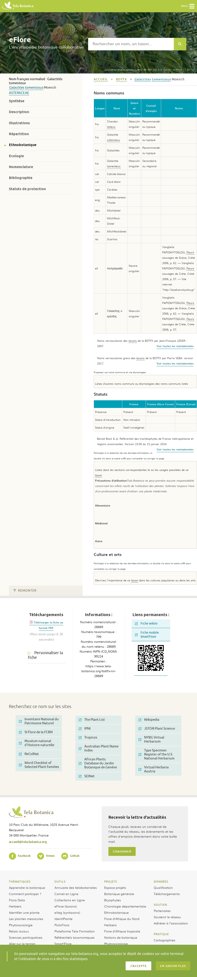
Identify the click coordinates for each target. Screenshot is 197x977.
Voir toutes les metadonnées (175, 346)
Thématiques (20, 881)
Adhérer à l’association (171, 923)
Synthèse (16, 101)
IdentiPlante (63, 918)
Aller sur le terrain (22, 943)
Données (161, 881)
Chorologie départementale (125, 906)
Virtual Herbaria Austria (154, 769)
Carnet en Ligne (66, 894)
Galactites (16, 87)
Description (19, 112)
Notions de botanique (120, 937)
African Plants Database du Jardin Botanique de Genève (98, 763)
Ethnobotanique (22, 145)
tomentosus (34, 87)
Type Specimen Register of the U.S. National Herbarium (156, 754)
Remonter (25, 590)
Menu (188, 6)
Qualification (163, 887)
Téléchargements (167, 894)
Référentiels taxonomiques (74, 937)
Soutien (160, 905)
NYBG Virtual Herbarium (151, 739)
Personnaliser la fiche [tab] (45, 655)
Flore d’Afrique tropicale (122, 931)
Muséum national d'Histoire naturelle (36, 743)
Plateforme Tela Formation (74, 931)
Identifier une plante (24, 912)
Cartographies (164, 940)
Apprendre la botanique (27, 887)
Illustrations (19, 123)
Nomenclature (21, 167)
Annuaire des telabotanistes (75, 887)
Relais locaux (19, 931)
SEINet (87, 776)
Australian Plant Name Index (98, 748)
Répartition (19, 134)
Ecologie (16, 156)
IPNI (85, 729)
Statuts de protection (27, 189)
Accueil (101, 79)
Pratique (161, 934)
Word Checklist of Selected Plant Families (39, 765)
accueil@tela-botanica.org (28, 842)
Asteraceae (19, 93)
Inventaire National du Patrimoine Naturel (39, 721)
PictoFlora (61, 925)
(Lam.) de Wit (128, 69)
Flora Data (17, 900)
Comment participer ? (25, 894)
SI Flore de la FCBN (36, 732)
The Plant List (92, 720)
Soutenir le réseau (167, 917)
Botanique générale (119, 894)
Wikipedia (149, 720)
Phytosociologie (21, 925)
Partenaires (162, 910)
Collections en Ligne (69, 900)
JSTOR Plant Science (157, 729)
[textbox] (131, 44)
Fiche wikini (146, 623)
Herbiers (15, 906)
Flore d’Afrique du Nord (121, 918)
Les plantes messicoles (26, 918)
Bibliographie (20, 178)
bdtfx (121, 79)
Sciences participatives (25, 937)
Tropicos (88, 737)
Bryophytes (112, 900)
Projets (110, 881)
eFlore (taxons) (65, 906)
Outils (60, 881)
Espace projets (115, 887)
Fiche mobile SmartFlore (147, 635)
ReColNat (29, 754)
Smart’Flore (63, 943)
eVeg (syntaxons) (67, 912)
